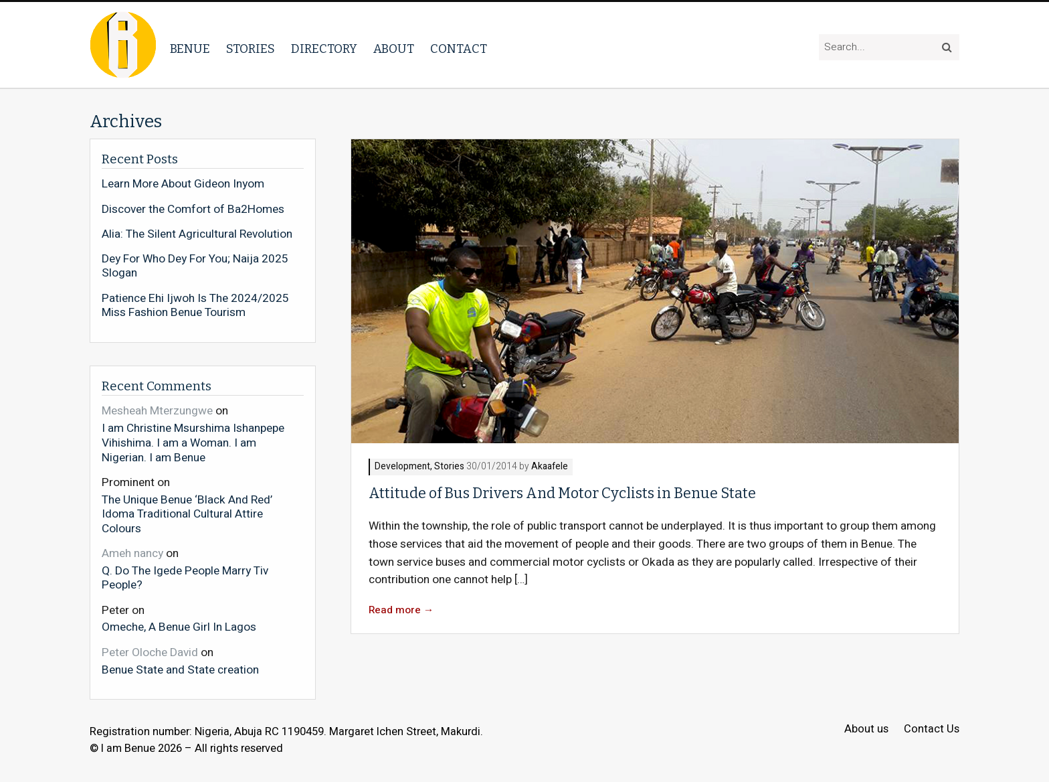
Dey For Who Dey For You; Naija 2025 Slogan (195, 266)
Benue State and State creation (180, 669)
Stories (250, 49)
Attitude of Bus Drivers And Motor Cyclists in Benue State (562, 493)
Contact (458, 49)
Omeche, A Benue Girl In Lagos (179, 627)
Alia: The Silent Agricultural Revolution (197, 234)
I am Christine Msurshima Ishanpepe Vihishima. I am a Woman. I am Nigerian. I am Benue (193, 442)
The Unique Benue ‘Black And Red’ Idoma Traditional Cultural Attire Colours (187, 513)
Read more (401, 610)
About (393, 49)
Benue (190, 49)
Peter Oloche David (150, 652)
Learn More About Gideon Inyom (183, 184)
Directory (324, 49)
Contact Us (931, 729)
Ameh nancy (132, 553)
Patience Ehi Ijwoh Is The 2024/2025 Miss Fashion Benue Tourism (195, 305)
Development (402, 467)
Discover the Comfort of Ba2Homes (193, 209)
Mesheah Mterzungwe (157, 410)
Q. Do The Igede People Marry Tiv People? (185, 577)
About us (866, 729)
